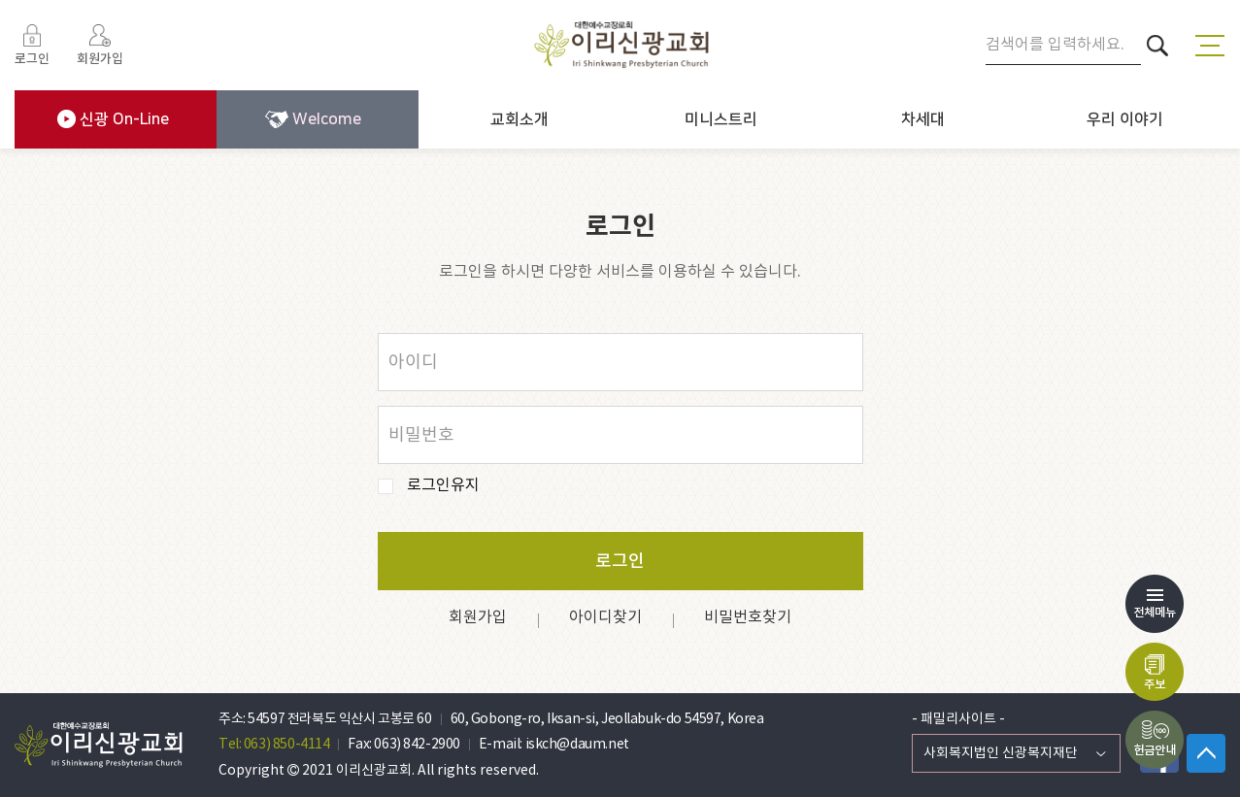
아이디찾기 (605, 617)
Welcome (313, 119)
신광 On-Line (113, 119)
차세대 (923, 119)
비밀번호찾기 (747, 617)
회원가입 (478, 617)
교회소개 (519, 119)
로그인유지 (443, 486)
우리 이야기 (1125, 119)
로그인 (620, 561)
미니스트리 (721, 119)
